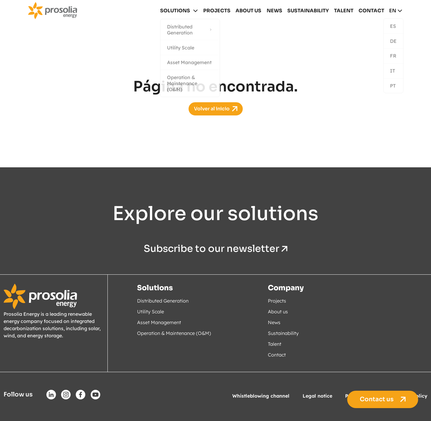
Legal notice (317, 396)
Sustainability (309, 10)
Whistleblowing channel (260, 396)
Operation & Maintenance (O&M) (174, 333)
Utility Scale (150, 312)
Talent (344, 10)
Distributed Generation (163, 301)
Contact (371, 10)
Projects (219, 10)
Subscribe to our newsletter (215, 249)
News (276, 10)
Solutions (178, 10)
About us (250, 10)
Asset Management (159, 322)
